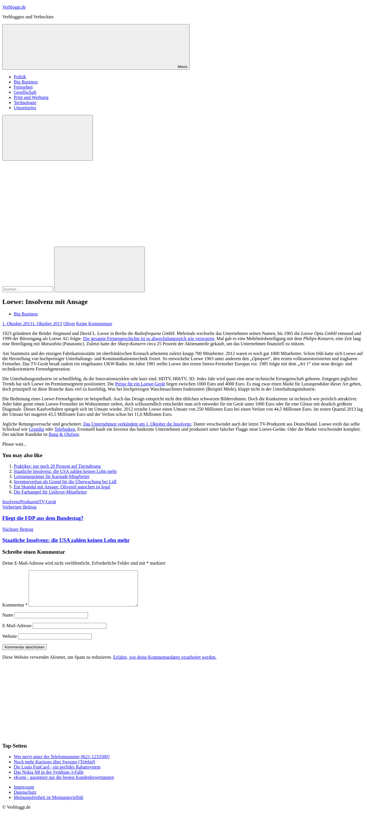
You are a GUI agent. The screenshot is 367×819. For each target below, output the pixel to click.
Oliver (69, 323)
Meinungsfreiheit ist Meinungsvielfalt (48, 804)
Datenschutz (25, 799)
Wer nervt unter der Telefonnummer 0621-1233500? (62, 763)
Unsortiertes (25, 107)
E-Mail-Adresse (17, 632)
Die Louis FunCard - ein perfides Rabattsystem (57, 773)
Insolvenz (11, 501)
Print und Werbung (31, 97)
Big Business (26, 81)
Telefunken (64, 429)
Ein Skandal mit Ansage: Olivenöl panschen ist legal (62, 486)
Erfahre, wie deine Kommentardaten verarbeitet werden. (164, 664)
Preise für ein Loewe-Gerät (140, 383)
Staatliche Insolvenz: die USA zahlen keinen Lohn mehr (65, 471)
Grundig (36, 429)
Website (9, 643)
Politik (20, 76)
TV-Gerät (47, 501)
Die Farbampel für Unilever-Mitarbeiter (50, 492)
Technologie (25, 102)
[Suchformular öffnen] (47, 138)
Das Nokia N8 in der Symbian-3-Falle (49, 779)
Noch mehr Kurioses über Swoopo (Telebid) (54, 768)
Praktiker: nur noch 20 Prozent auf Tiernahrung (57, 466)
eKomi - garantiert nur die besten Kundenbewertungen (64, 784)
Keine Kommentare (94, 323)
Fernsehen (23, 87)
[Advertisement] (183, 203)
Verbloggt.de (14, 7)
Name (7, 621)
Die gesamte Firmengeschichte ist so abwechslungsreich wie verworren (148, 338)
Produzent (29, 501)
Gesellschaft (25, 92)
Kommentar (15, 611)
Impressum (24, 793)
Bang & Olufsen (64, 434)
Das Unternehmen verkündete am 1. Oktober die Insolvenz (137, 424)
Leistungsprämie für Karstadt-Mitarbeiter (52, 476)
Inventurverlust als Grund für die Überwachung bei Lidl (65, 481)
